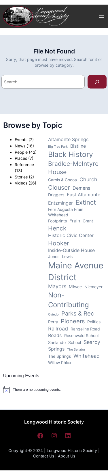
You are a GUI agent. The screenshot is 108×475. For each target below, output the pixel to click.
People (21, 152)
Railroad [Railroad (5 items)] (58, 329)
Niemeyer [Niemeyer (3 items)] (93, 286)
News (20, 145)
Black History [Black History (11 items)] (70, 154)
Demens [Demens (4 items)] (81, 188)
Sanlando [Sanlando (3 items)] (57, 342)
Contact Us (43, 455)
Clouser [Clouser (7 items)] (59, 187)
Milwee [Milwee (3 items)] (75, 286)
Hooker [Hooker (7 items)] (58, 243)
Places (21, 158)
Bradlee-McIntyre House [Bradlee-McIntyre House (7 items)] (73, 168)
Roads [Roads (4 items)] (55, 335)
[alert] (32, 389)
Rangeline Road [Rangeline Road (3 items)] (85, 329)
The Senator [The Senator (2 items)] (76, 349)
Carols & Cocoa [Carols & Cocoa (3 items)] (62, 180)
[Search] (97, 82)
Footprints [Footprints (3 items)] (57, 221)
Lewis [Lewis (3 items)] (67, 256)
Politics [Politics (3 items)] (94, 322)
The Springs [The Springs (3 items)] (59, 356)
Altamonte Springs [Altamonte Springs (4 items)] (68, 139)
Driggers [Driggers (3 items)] (56, 195)
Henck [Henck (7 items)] (57, 228)
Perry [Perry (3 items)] (53, 322)
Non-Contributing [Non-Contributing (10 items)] (68, 300)
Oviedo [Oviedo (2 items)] (53, 314)
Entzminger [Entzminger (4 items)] (60, 203)
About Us (66, 455)
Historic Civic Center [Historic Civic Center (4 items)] (71, 235)
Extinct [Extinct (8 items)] (85, 202)
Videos (21, 182)
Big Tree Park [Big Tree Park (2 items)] (58, 147)
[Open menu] (101, 16)
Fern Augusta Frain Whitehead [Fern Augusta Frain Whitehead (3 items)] (65, 212)
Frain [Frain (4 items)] (74, 221)
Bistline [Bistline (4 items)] (78, 146)
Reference (24, 164)
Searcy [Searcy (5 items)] (92, 342)
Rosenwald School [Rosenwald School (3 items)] (81, 335)
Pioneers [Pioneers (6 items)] (73, 321)
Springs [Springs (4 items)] (56, 349)
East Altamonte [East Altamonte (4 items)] (83, 194)
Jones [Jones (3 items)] (53, 256)
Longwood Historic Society (54, 422)
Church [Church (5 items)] (88, 179)
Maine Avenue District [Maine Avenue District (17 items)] (75, 271)
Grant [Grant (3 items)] (88, 221)
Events (21, 139)
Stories (21, 176)
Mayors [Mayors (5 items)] (57, 286)
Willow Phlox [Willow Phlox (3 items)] (59, 362)
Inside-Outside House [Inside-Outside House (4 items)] (71, 250)
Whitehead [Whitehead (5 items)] (86, 356)
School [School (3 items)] (74, 342)
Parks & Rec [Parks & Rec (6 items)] (77, 313)
